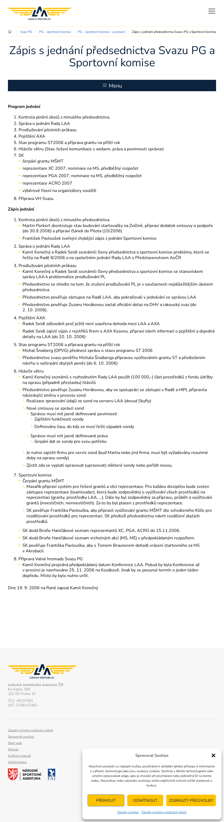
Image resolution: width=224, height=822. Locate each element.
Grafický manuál (19, 756)
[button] (213, 755)
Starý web (15, 743)
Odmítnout (145, 800)
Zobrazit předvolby (191, 800)
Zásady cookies (128, 812)
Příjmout (106, 800)
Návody (13, 749)
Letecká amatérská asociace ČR (39, 13)
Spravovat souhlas (21, 736)
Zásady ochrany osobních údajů (163, 812)
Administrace (17, 762)
